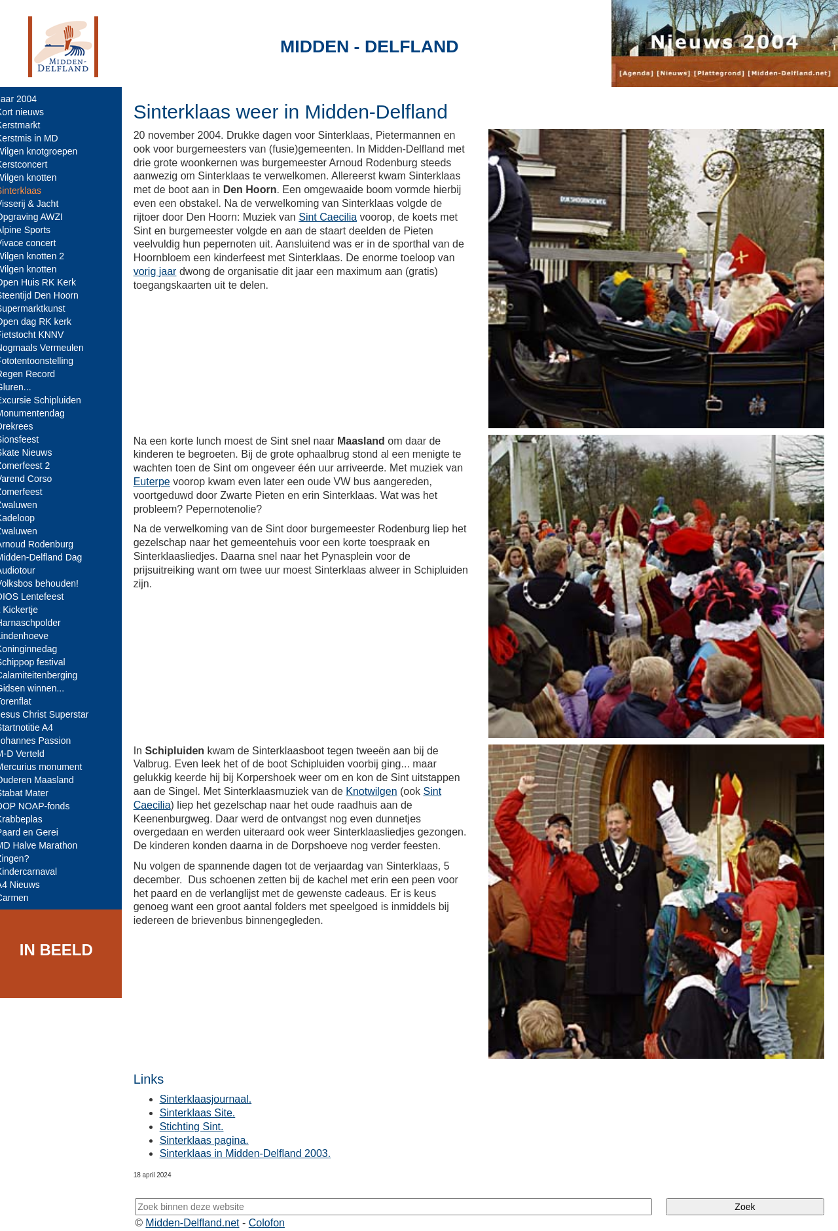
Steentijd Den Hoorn (46, 295)
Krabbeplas (28, 819)
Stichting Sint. (201, 1113)
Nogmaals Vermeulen (49, 347)
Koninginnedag (35, 649)
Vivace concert (35, 243)
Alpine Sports (32, 230)
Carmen (21, 897)
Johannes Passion (42, 740)
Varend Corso (33, 478)
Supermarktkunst (40, 308)
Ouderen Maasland (44, 780)
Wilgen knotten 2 (39, 256)
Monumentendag (39, 413)
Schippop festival (40, 662)
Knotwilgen (380, 782)
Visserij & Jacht (36, 203)
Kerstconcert (31, 164)
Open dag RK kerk (43, 321)
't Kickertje (26, 609)
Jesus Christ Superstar (51, 714)
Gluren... (23, 387)
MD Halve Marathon (46, 845)
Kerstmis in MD (36, 138)
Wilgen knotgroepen (46, 151)
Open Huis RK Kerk (45, 282)
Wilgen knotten (35, 177)
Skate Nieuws (33, 452)
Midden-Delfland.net (202, 1210)
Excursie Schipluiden (47, 400)
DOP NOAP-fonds (42, 806)
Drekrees (24, 426)
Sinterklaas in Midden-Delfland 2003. (254, 1141)
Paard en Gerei (36, 832)
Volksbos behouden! (46, 583)
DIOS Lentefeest (39, 596)
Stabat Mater (31, 793)
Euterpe (161, 477)
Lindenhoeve (31, 636)
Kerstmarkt (27, 125)
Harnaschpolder (37, 622)
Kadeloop (24, 518)
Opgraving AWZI (38, 216)
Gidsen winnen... (39, 688)
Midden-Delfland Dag (48, 557)
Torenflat (23, 701)
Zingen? (22, 858)
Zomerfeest (28, 492)
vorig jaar (221, 271)
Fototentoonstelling (43, 361)
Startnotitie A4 (33, 727)
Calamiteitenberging (46, 675)
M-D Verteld (29, 753)
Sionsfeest (26, 439)
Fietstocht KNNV (39, 334)
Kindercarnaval (35, 871)
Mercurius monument (48, 767)
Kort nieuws (29, 112)
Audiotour (25, 570)
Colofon (277, 1210)
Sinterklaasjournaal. (215, 1086)
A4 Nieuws (27, 884)
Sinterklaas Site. (207, 1100)
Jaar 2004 (25, 99)
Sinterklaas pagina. (213, 1127)
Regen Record (34, 374)
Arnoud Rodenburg (43, 544)
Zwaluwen (25, 505)
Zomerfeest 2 (32, 465)
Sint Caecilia (385, 217)
